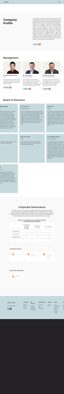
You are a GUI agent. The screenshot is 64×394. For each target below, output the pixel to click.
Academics (33, 308)
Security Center (56, 311)
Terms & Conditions (57, 305)
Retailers (33, 306)
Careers (25, 308)
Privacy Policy (56, 308)
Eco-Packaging (40, 307)
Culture (25, 306)
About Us (25, 305)
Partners (40, 305)
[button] (59, 2)
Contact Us (49, 305)
